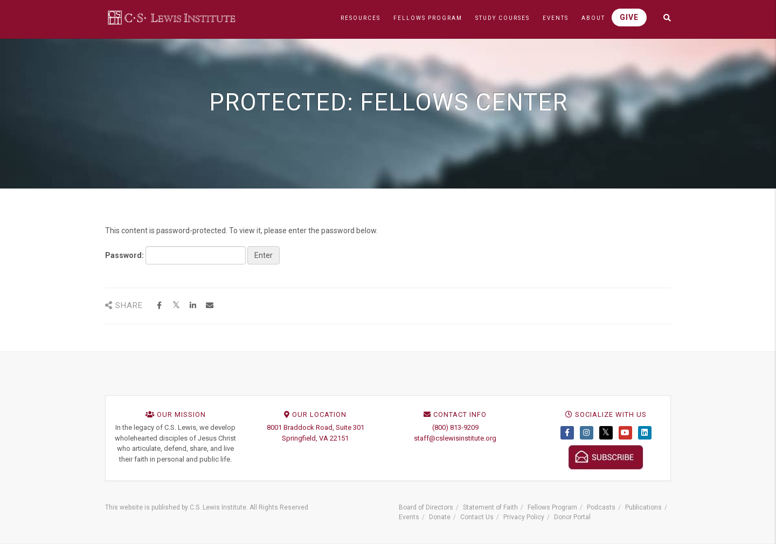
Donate (440, 517)
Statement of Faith (490, 507)
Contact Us (477, 517)
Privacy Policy (523, 517)
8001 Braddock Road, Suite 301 (315, 427)
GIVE (629, 17)
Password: (175, 255)
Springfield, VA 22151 (315, 438)
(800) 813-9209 (455, 427)
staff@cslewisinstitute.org (455, 438)
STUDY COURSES (502, 18)
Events (409, 517)
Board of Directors (426, 507)
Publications (643, 507)
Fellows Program (552, 507)
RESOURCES (360, 18)
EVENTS (556, 18)
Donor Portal (572, 517)
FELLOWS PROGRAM (427, 18)
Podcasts (601, 507)
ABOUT (593, 18)
